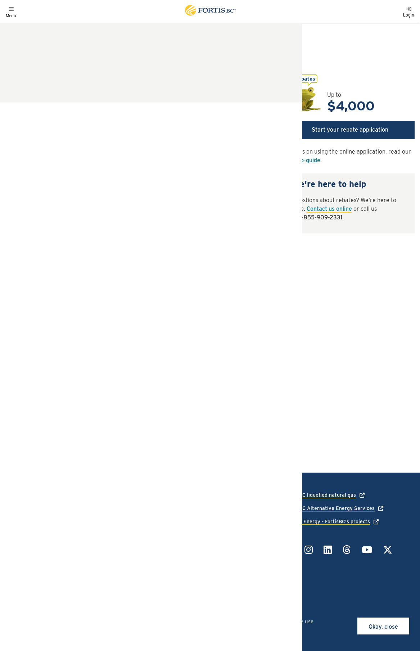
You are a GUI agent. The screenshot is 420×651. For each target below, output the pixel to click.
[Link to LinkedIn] (328, 550)
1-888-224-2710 (231, 495)
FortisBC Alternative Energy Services (330, 508)
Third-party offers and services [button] (54, 370)
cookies (63, 621)
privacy (138, 629)
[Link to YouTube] (367, 550)
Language (16, 527)
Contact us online (329, 208)
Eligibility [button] (20, 303)
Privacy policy (89, 527)
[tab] (140, 281)
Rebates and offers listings (44, 35)
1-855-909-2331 (320, 217)
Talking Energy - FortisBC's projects (327, 521)
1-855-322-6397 (232, 546)
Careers (14, 538)
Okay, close (383, 626)
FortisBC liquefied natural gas (320, 495)
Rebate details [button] (27, 281)
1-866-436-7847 (232, 517)
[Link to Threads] (347, 550)
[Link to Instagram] (308, 550)
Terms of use (88, 538)
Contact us (18, 548)
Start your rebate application (350, 129)
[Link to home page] (210, 11)
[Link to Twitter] (387, 550)
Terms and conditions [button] (38, 348)
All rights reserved (58, 571)
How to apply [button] (25, 325)
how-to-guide (302, 160)
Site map (83, 548)
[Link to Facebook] (289, 550)
